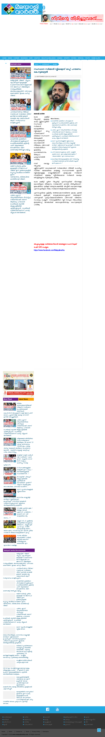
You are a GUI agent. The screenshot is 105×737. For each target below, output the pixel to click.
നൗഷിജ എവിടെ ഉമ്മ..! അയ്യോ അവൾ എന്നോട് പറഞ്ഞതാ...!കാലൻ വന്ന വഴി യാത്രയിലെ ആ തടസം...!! (18, 513)
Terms (27, 731)
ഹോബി (47, 717)
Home (3, 731)
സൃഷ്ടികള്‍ (48, 722)
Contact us (19, 731)
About (10, 731)
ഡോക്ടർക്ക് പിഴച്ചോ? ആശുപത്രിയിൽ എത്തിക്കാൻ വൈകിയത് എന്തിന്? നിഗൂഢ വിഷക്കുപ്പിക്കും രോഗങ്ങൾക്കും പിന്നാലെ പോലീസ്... (18, 482)
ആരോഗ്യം (27, 720)
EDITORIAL (5, 61)
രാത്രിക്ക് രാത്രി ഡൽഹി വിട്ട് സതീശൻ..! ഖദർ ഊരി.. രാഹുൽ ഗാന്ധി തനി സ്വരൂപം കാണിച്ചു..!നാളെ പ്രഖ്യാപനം (18, 460)
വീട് (86, 722)
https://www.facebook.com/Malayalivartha (49, 250)
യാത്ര (46, 720)
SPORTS (66, 58)
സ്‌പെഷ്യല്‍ (48, 725)
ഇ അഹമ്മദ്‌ (89, 725)
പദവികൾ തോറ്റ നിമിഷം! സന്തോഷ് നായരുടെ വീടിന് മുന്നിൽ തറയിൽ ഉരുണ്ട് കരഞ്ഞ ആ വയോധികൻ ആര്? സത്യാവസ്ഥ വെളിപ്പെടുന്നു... (20, 116)
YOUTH (87, 58)
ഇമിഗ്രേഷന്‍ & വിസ (71, 717)
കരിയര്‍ (6, 720)
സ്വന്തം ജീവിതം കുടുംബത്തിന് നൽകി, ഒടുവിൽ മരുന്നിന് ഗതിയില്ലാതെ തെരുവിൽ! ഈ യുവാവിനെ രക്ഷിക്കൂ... (17, 541)
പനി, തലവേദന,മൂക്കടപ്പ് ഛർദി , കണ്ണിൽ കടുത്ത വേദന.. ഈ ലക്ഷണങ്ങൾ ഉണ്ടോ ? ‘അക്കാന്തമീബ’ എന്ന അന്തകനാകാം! (64, 154)
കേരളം (55, 64)
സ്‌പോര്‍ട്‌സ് (28, 725)
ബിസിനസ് (7, 722)
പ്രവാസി (67, 725)
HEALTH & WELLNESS (48, 58)
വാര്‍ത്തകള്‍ (45, 64)
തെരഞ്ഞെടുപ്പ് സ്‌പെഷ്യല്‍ (73, 722)
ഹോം (36, 64)
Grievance (46, 731)
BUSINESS (24, 58)
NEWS (10, 58)
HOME (4, 58)
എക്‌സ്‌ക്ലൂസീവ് (90, 720)
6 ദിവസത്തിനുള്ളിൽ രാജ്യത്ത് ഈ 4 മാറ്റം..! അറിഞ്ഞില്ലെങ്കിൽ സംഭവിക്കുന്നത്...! (24, 471)
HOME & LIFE (96, 58)
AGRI (31, 58)
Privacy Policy (36, 731)
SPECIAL (81, 58)
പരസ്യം (67, 720)
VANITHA (37, 58)
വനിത (26, 717)
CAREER (16, 58)
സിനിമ (26, 722)
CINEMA (59, 58)
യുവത (87, 717)
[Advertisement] (52, 41)
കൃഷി (5, 725)
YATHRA (73, 58)
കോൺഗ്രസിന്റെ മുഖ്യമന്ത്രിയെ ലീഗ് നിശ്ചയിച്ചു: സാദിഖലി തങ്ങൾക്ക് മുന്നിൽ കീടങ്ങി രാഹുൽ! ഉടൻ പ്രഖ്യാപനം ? (65, 161)
